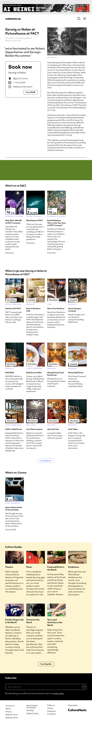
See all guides (46, 678)
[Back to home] (13, 18)
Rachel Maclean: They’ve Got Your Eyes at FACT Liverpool (56, 237)
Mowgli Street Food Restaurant (55, 388)
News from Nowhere (55, 323)
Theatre (9, 581)
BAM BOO (9, 387)
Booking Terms (12, 732)
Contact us (10, 720)
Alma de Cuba (53, 443)
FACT (15, 78)
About (8, 723)
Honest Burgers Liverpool (74, 324)
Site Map (30, 725)
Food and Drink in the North (55, 582)
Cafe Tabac (73, 443)
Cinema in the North (32, 635)
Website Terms (12, 729)
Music (29, 581)
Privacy (9, 726)
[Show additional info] (23, 86)
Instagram (51, 725)
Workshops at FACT (34, 235)
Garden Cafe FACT (13, 323)
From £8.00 (30, 92)
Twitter (50, 722)
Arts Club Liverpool (34, 443)
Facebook (51, 728)
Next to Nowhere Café (33, 324)
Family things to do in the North (14, 635)
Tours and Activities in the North (54, 637)
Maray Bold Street (75, 387)
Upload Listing (32, 728)
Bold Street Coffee (34, 387)
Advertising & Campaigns (31, 721)
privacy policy (58, 708)
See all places (46, 475)
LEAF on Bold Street (13, 443)
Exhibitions (73, 581)
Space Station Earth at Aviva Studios (13, 523)
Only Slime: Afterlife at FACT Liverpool (13, 236)
